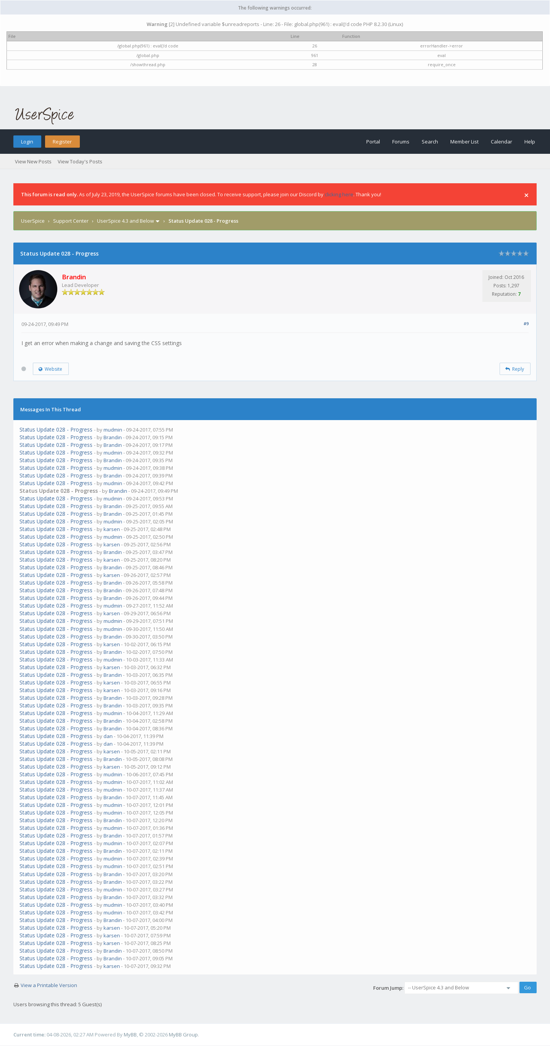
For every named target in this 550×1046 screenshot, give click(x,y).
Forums (400, 141)
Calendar (501, 141)
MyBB (130, 1034)
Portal (373, 141)
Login (27, 141)
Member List (464, 141)
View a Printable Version (49, 985)
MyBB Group (183, 1034)
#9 (526, 323)
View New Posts (33, 161)
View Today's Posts (80, 161)
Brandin (113, 437)
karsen (112, 529)
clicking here (339, 194)
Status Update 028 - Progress (55, 429)
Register (62, 141)
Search (430, 141)
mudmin (113, 429)
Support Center (71, 220)
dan (108, 736)
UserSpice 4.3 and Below (125, 220)
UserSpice (33, 220)
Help (529, 141)
